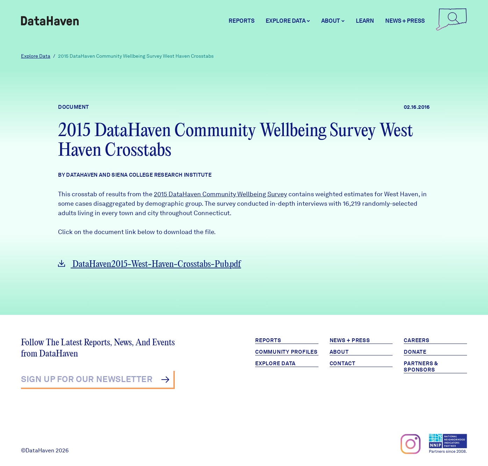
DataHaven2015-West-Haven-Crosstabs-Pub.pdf (149, 264)
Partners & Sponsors (421, 366)
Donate (415, 352)
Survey (277, 194)
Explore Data (35, 56)
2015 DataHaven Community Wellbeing (210, 194)
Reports (241, 20)
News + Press (405, 20)
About (339, 352)
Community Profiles (286, 352)
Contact (343, 363)
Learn (365, 20)
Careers (416, 340)
